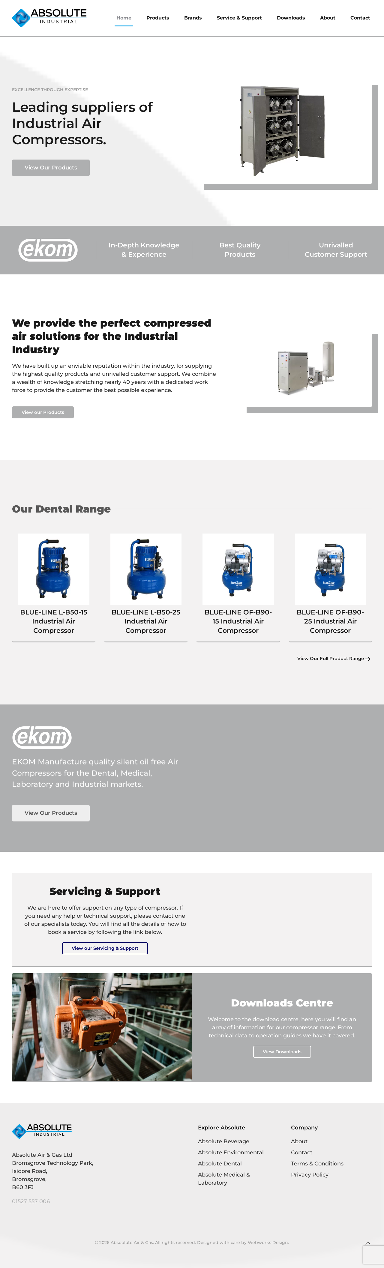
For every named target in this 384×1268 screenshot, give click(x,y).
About (327, 18)
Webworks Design (268, 1242)
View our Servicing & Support (105, 948)
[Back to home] (49, 18)
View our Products (43, 412)
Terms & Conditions (317, 1163)
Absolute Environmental (231, 1152)
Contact (360, 18)
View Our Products (51, 167)
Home (123, 18)
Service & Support (239, 18)
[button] (368, 1243)
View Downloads (282, 1051)
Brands (193, 18)
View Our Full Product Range (329, 658)
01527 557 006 (31, 1201)
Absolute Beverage (223, 1141)
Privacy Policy (309, 1174)
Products (157, 18)
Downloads (291, 18)
